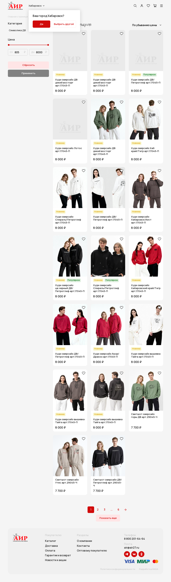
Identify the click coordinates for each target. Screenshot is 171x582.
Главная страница (18, 16)
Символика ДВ (17, 30)
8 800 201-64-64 (134, 538)
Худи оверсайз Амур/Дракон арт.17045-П (106, 355)
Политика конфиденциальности (117, 569)
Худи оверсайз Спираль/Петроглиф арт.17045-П (68, 219)
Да (41, 24)
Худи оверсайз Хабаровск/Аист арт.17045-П (141, 219)
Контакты (83, 546)
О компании (84, 541)
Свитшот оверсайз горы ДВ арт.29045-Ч (144, 416)
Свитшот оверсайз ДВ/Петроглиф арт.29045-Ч (107, 482)
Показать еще (108, 518)
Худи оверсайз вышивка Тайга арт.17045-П (145, 355)
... (112, 509)
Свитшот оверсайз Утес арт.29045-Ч (67, 481)
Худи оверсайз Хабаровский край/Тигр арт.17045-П (145, 288)
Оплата (50, 550)
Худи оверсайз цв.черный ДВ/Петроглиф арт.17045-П (70, 288)
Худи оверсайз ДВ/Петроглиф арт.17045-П (145, 81)
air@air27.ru (131, 547)
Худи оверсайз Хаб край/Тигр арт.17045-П (145, 150)
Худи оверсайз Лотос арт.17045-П (68, 150)
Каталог (50, 541)
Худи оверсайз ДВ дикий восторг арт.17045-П (66, 82)
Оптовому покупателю (92, 550)
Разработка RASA (148, 569)
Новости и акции (55, 560)
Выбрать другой (64, 24)
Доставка (51, 546)
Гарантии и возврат (58, 555)
